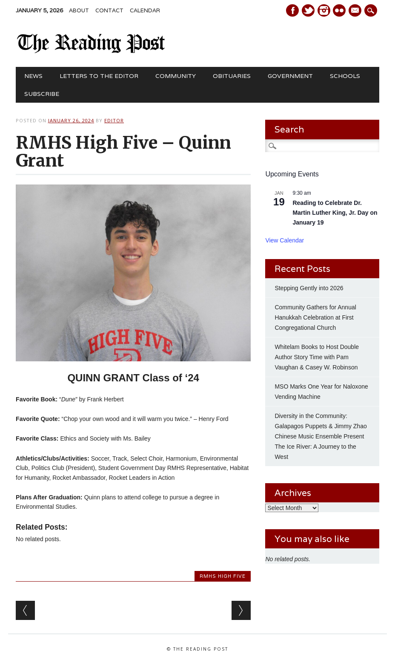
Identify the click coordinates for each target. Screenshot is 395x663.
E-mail (356, 11)
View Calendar (284, 240)
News (33, 76)
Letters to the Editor (99, 76)
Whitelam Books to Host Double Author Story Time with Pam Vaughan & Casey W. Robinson (317, 357)
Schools (345, 76)
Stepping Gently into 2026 (309, 288)
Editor (114, 120)
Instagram (324, 10)
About (79, 10)
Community (175, 76)
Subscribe (41, 94)
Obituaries (232, 76)
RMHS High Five (223, 576)
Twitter (308, 10)
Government (290, 76)
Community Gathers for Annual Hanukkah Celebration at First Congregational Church (315, 317)
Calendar (145, 10)
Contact (109, 10)
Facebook (292, 10)
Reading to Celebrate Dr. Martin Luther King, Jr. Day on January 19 (334, 212)
